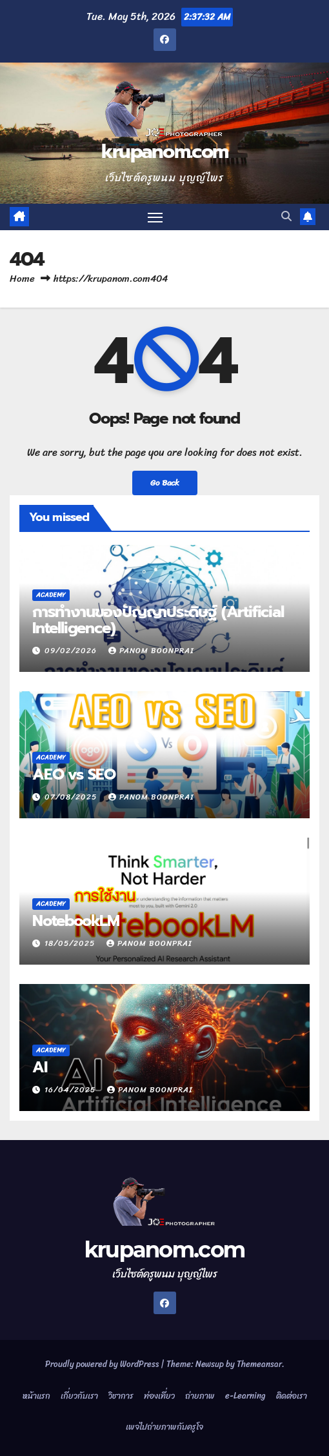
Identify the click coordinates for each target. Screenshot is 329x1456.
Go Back (164, 482)
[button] (286, 216)
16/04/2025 (71, 1090)
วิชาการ (121, 1395)
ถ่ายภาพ (200, 1395)
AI (39, 1067)
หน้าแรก (36, 1395)
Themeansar (259, 1364)
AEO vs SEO (73, 774)
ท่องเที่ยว (159, 1395)
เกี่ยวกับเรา (79, 1395)
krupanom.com (164, 151)
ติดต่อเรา (291, 1395)
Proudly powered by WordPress (103, 1364)
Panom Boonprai (151, 651)
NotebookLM (75, 920)
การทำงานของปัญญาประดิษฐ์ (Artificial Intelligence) (158, 620)
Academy (51, 595)
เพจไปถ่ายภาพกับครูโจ (164, 1426)
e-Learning (245, 1395)
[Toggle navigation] (155, 217)
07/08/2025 (72, 797)
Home (22, 278)
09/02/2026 (72, 651)
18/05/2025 (71, 943)
